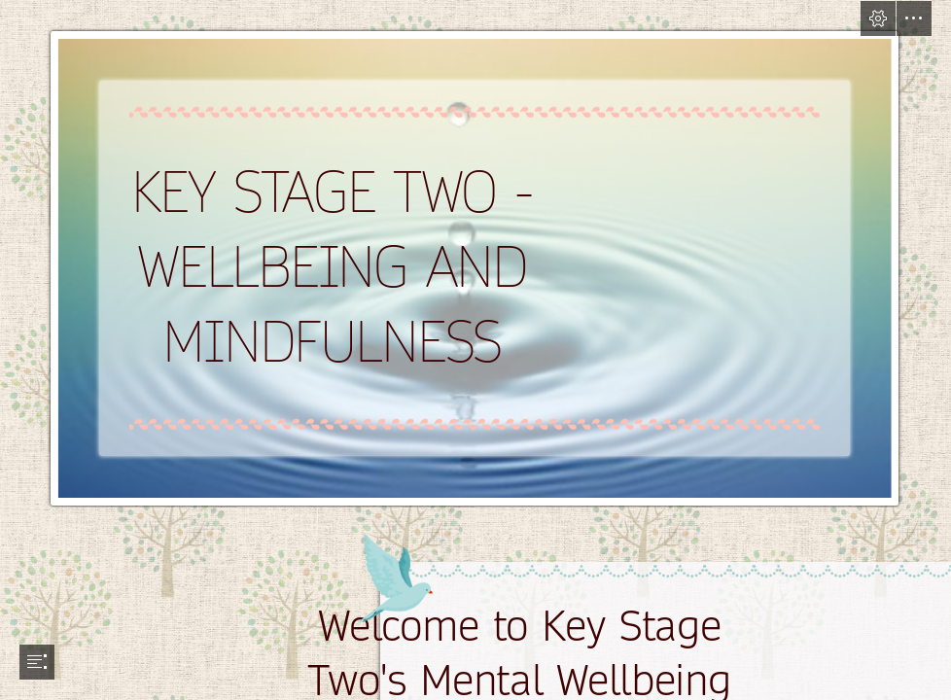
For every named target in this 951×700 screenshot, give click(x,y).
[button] (878, 18)
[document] (475, 350)
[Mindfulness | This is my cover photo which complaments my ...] (475, 254)
